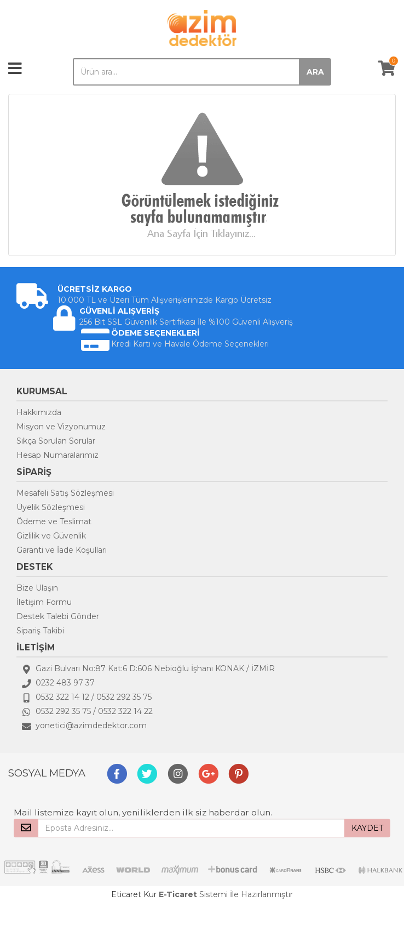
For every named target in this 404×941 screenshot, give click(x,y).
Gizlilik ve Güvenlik (51, 536)
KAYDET (367, 828)
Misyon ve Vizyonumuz (61, 427)
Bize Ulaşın (37, 588)
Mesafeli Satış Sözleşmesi (65, 493)
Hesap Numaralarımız (57, 455)
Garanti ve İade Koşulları (61, 550)
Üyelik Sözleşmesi (50, 507)
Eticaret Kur (134, 894)
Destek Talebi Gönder (57, 616)
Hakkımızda (38, 412)
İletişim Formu (44, 602)
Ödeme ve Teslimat (53, 521)
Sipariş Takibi (40, 631)
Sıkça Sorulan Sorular (55, 441)
